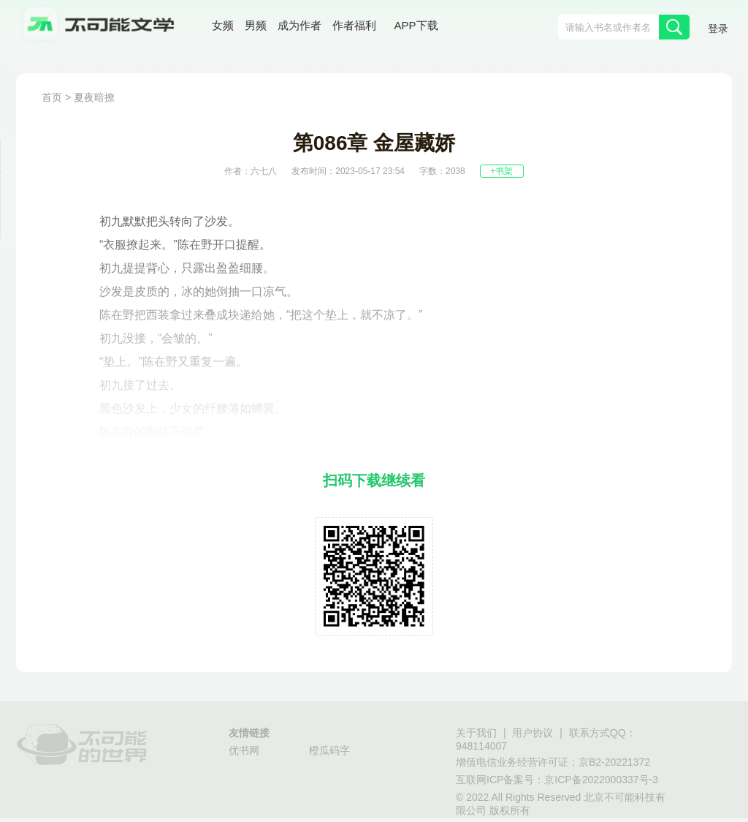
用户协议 (532, 733)
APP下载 (416, 25)
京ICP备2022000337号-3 (601, 779)
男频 (256, 25)
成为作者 (299, 25)
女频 (223, 25)
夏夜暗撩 (94, 97)
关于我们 (476, 733)
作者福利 (354, 25)
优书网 (244, 750)
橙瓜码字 (329, 750)
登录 (718, 28)
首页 (52, 97)
